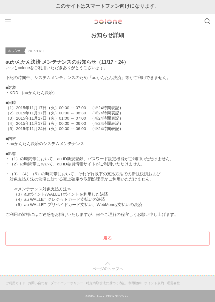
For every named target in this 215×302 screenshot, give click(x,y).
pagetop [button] (107, 266)
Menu (8, 20)
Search (207, 21)
